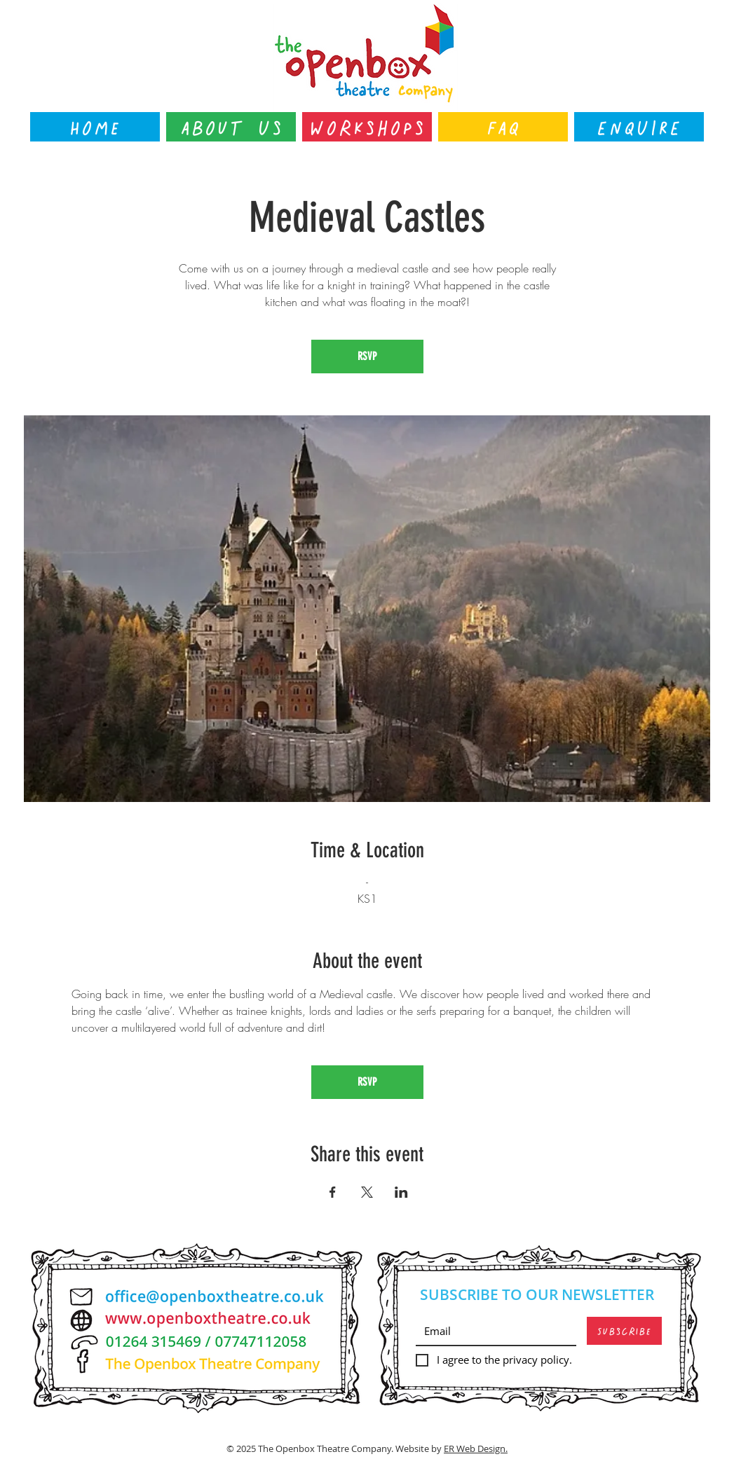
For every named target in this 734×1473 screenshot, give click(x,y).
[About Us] (231, 126)
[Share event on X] (367, 1192)
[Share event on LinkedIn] (401, 1192)
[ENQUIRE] (639, 126)
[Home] (95, 126)
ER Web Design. (476, 1448)
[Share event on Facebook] (332, 1192)
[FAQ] (503, 126)
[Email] (492, 1331)
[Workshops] (367, 126)
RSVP (367, 356)
